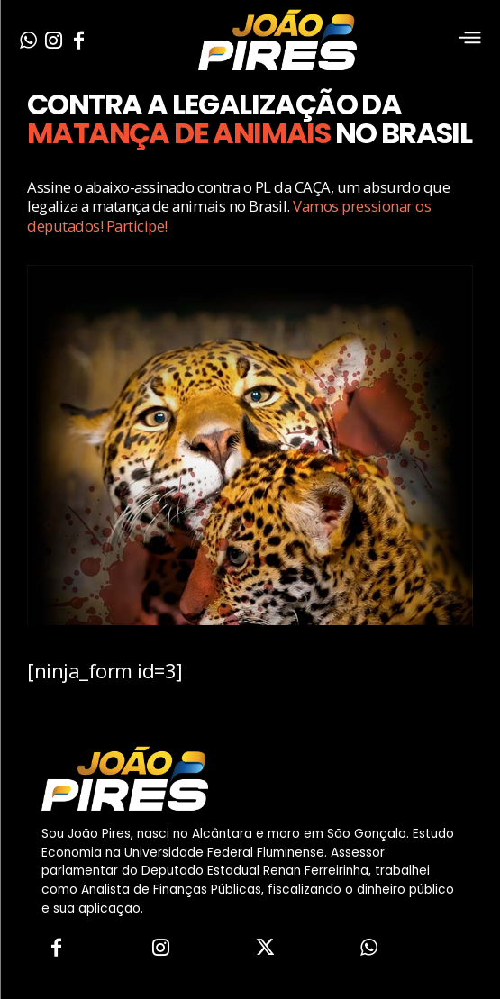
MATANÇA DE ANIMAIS (178, 133)
